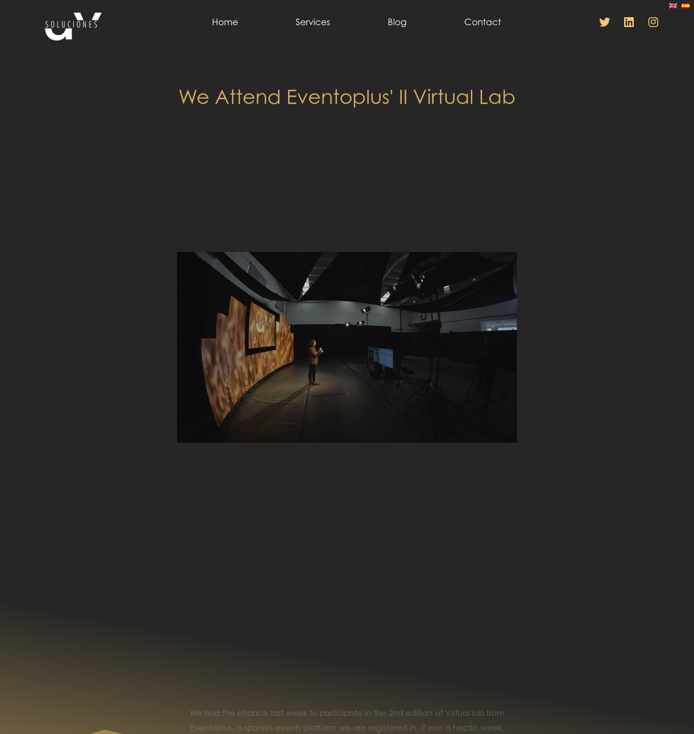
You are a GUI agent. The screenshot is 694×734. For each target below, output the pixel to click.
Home (225, 21)
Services (313, 21)
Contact (482, 21)
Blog (397, 21)
